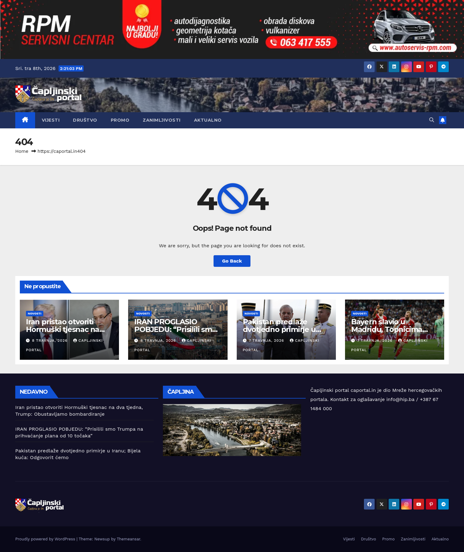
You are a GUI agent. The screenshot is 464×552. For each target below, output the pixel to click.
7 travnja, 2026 (267, 340)
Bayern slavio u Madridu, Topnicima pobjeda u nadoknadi (389, 329)
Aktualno (208, 120)
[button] (431, 120)
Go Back (232, 261)
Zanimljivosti (162, 120)
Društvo (85, 120)
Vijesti (51, 120)
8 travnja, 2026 (50, 340)
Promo (120, 120)
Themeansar (128, 539)
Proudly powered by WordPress (46, 539)
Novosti (34, 313)
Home (21, 151)
